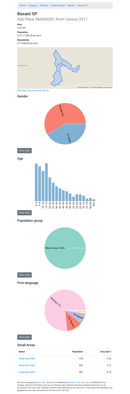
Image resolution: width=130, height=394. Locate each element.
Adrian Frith (40, 382)
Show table (24, 150)
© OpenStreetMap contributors (101, 87)
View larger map (24, 90)
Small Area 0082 (27, 358)
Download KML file (41, 90)
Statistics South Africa (76, 382)
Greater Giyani (58, 5)
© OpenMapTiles (83, 87)
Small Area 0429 (27, 372)
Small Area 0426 (27, 365)
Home (22, 5)
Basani (71, 5)
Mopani (44, 5)
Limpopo (33, 5)
